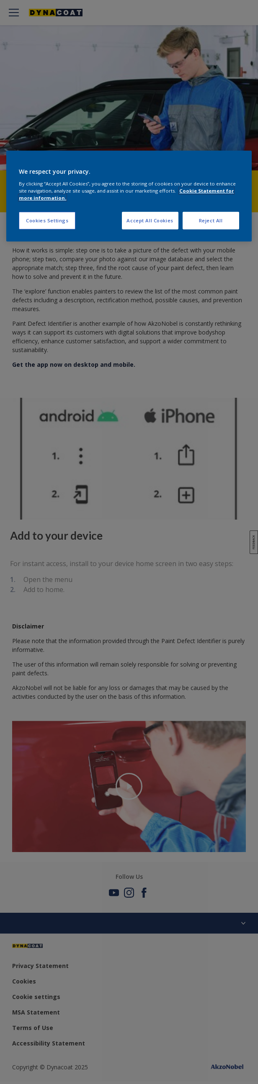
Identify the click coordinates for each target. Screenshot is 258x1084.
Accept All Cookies (149, 220)
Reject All (211, 220)
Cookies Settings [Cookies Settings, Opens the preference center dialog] (47, 220)
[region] (128, 196)
